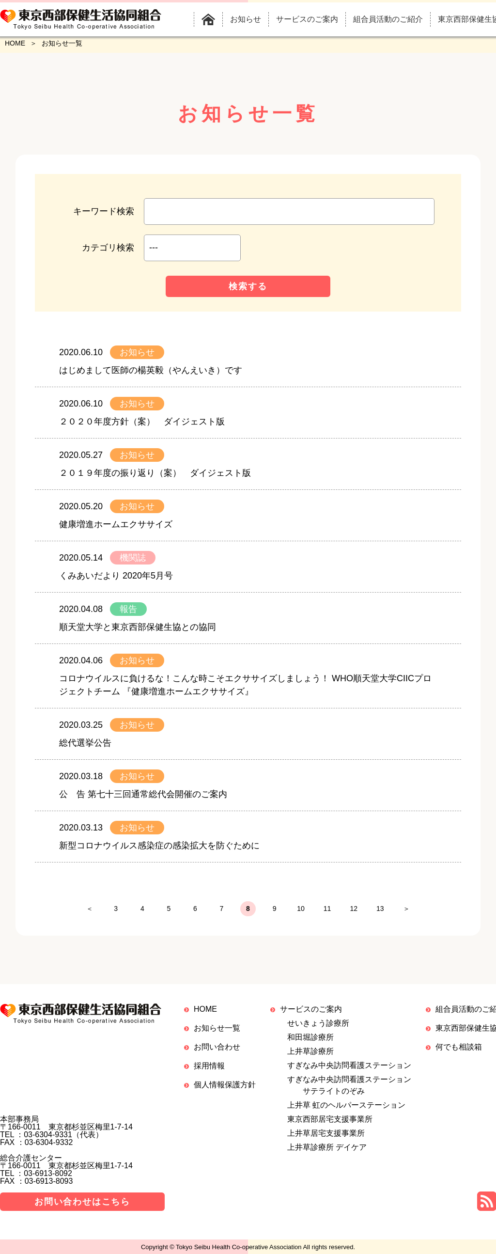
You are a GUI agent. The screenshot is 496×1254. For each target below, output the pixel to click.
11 (350, 911)
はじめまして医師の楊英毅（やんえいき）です (150, 370)
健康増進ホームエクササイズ (115, 524)
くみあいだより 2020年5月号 (116, 575)
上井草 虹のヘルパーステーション (346, 1109)
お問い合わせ (217, 1051)
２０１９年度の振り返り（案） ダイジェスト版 (155, 473)
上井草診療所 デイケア (327, 1151)
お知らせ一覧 (217, 1032)
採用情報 (209, 1070)
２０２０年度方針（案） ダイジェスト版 (142, 421)
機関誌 (133, 558)
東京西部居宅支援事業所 (329, 1123)
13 (417, 911)
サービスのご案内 (311, 1013)
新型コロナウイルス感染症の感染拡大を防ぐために (159, 845)
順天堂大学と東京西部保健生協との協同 (137, 627)
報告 (128, 609)
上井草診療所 (310, 1055)
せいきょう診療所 (318, 1027)
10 (316, 911)
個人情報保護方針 (225, 1089)
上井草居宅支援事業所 (326, 1137)
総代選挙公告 (85, 743)
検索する (248, 286)
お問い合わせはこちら (82, 1206)
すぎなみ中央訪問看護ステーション (349, 1070)
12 (383, 911)
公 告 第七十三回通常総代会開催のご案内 (143, 794)
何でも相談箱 (458, 1051)
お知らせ (137, 352)
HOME (15, 43)
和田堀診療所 (310, 1041)
